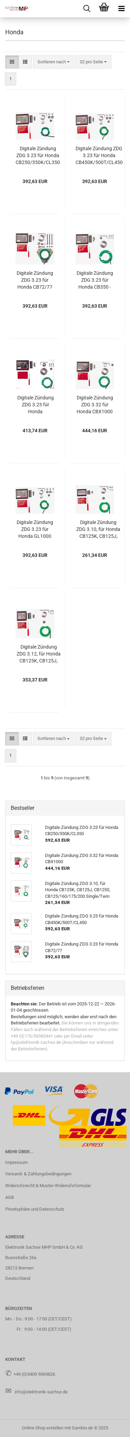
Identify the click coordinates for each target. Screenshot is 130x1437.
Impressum (16, 1162)
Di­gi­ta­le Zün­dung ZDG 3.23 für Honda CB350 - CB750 (95, 280)
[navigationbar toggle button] (121, 8)
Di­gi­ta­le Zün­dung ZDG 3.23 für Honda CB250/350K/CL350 (38, 155)
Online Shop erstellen (42, 1427)
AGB (9, 1197)
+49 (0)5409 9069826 (34, 1374)
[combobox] (53, 62)
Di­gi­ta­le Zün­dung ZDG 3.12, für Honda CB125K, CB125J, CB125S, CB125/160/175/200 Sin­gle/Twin (38, 654)
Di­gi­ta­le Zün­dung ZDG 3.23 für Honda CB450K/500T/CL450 (99, 155)
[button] (12, 62)
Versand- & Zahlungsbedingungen (38, 1173)
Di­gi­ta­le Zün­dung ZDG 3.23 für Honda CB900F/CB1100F (35, 405)
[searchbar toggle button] (86, 8)
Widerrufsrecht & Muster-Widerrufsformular (48, 1185)
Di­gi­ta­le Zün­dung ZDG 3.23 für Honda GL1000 (35, 529)
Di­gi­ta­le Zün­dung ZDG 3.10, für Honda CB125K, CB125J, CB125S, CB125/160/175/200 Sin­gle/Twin (98, 529)
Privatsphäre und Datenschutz (34, 1209)
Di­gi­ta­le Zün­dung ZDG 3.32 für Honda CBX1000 (95, 404)
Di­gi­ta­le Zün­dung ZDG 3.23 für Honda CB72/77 (35, 280)
